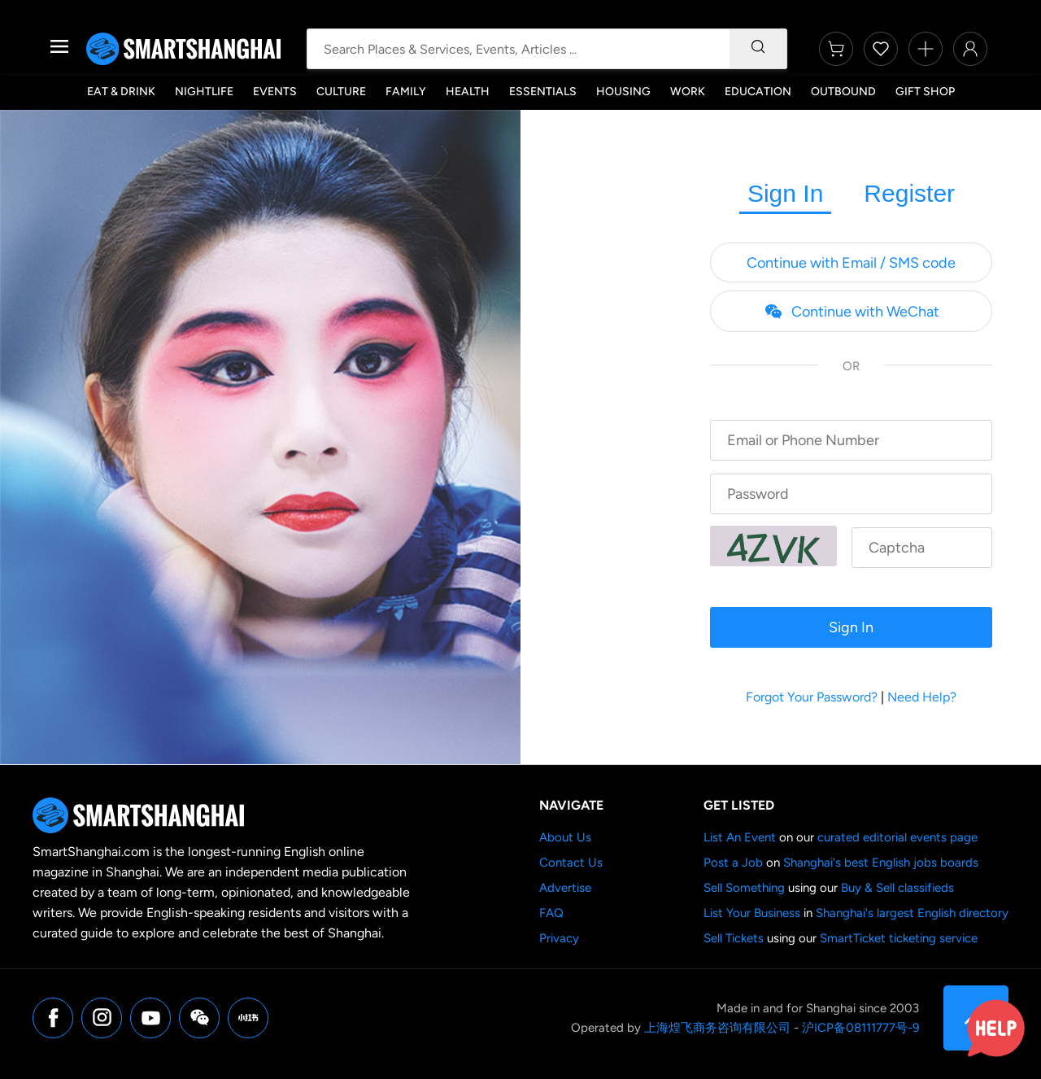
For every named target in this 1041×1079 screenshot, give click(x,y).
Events (275, 91)
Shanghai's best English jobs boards (880, 862)
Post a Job (733, 862)
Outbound (843, 91)
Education (758, 91)
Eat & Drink (121, 91)
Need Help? (921, 697)
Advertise (565, 887)
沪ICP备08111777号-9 (860, 1027)
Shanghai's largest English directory (912, 913)
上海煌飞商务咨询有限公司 (717, 1027)
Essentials (543, 91)
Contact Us (571, 862)
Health (468, 91)
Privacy (559, 938)
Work (687, 91)
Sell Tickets (733, 938)
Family (405, 91)
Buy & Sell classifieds (897, 887)
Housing (623, 91)
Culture (341, 91)
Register (909, 193)
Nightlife (204, 91)
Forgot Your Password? (812, 697)
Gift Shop (925, 91)
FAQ (551, 913)
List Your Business (751, 913)
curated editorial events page (897, 837)
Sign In (785, 193)
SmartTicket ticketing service (899, 938)
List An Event (739, 837)
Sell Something (744, 887)
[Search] (758, 48)
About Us (565, 837)
